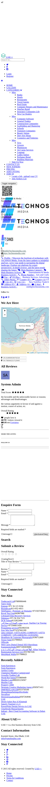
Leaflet (30, 353)
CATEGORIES (14, 90)
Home (9, 776)
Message (5, 527)
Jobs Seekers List (19, 179)
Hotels (20, 97)
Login (8, 74)
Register (9, 76)
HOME (9, 85)
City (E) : (8, 282)
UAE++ (38, 772)
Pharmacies (22, 147)
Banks (19, 95)
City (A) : (20, 282)
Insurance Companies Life (28, 111)
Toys (19, 143)
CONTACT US (12, 164)
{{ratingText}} (7, 561)
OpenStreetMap (42, 353)
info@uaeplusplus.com (11, 742)
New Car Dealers (24, 114)
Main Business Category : (31, 270)
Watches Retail (23, 109)
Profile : (25, 264)
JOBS (10, 174)
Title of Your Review (11, 563)
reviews (14, 422)
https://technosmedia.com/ (14, 253)
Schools (20, 128)
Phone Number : (26, 275)
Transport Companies (26, 131)
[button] (32, 324)
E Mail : (36, 284)
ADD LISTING (13, 171)
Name (4, 510)
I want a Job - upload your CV (25, 176)
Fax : (5, 277)
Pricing (9, 779)
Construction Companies (27, 123)
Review (5, 572)
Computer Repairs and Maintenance (32, 107)
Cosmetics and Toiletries (27, 138)
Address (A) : (23, 284)
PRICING (10, 169)
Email (4, 513)
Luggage (21, 152)
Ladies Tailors (23, 155)
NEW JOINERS (13, 167)
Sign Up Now (17, 162)
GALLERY (11, 88)
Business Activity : (13, 273)
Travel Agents (23, 102)
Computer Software (25, 119)
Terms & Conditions (15, 781)
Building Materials (25, 159)
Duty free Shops (24, 135)
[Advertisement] (25, 28)
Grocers (20, 145)
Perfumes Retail (24, 157)
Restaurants (22, 100)
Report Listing (9, 427)
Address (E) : (8, 284)
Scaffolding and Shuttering (28, 126)
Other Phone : (9, 279)
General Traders (24, 121)
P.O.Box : (15, 277)
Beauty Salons (23, 133)
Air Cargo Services (25, 150)
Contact (9, 783)
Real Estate (22, 104)
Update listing (10, 425)
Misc (14, 92)
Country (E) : (24, 279)
